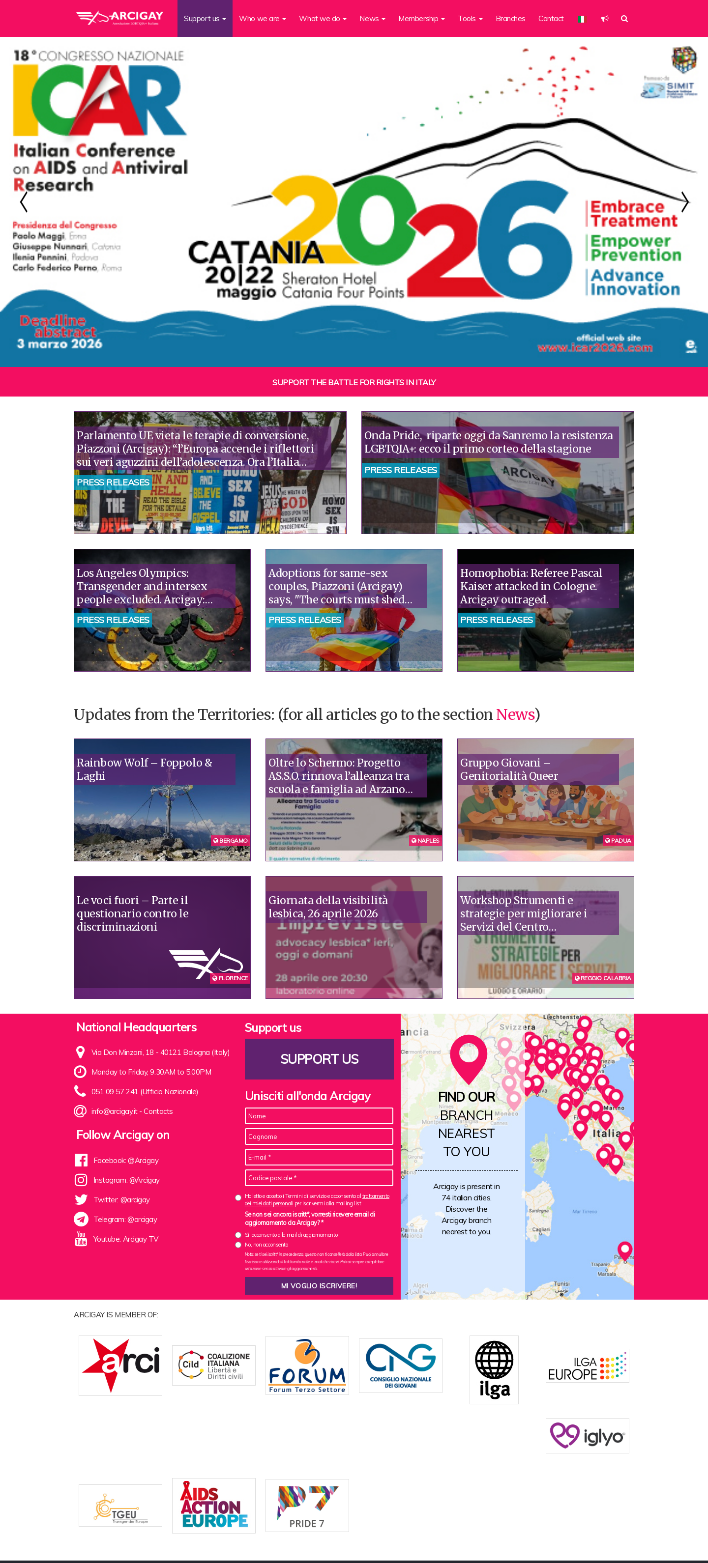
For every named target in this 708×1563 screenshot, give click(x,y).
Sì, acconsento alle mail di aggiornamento (291, 1234)
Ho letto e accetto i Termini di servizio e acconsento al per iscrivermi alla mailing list (317, 1200)
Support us (319, 1059)
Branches (511, 18)
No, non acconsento (266, 1244)
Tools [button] (470, 18)
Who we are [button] (262, 18)
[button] (605, 18)
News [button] (372, 18)
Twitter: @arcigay (121, 1199)
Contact (551, 18)
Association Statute (288, 1539)
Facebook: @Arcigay (126, 1160)
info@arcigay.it (114, 1111)
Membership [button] (421, 18)
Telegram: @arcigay (125, 1219)
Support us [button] (205, 18)
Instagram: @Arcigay (126, 1180)
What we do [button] (323, 18)
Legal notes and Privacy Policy (578, 1539)
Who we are (230, 1539)
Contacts (158, 1111)
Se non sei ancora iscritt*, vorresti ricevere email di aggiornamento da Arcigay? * (310, 1218)
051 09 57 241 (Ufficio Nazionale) (145, 1091)
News (514, 714)
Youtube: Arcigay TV (125, 1239)
